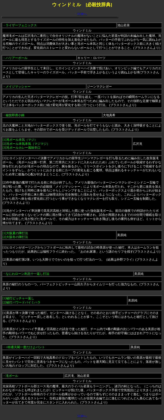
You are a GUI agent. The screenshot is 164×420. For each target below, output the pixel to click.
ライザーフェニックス (21, 25)
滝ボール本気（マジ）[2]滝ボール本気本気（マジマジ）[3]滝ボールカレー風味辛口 (26, 143)
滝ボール (12, 375)
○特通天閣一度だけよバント (25, 347)
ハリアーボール (16, 58)
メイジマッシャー (18, 86)
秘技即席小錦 (15, 115)
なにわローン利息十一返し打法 (27, 273)
